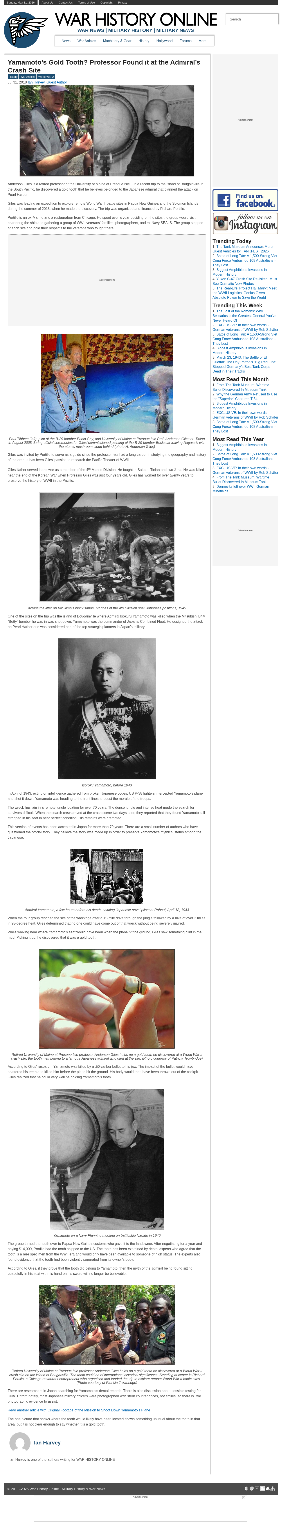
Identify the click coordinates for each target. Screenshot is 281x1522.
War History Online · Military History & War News (67, 1489)
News (66, 41)
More (203, 41)
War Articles (86, 41)
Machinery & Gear (117, 41)
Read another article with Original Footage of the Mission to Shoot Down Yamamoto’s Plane (79, 1410)
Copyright (107, 2)
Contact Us (66, 2)
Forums (185, 41)
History (144, 41)
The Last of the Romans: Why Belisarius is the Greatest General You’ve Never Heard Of (244, 315)
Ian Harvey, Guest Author (47, 82)
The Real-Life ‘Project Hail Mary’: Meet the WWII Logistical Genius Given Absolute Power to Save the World (245, 292)
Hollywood (164, 41)
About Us (47, 2)
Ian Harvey (47, 1443)
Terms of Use (86, 2)
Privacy (122, 2)
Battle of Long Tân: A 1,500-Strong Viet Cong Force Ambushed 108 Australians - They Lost (245, 260)
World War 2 (46, 76)
